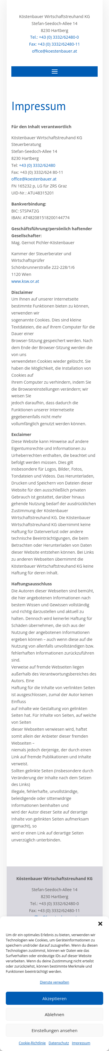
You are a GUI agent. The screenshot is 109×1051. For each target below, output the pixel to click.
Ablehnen (54, 1014)
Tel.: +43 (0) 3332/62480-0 (54, 37)
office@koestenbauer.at (54, 51)
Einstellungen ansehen (55, 1030)
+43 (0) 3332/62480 (37, 165)
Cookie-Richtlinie (32, 1043)
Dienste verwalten (54, 982)
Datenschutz (59, 1043)
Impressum (81, 1043)
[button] (100, 924)
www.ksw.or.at (25, 281)
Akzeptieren (54, 998)
